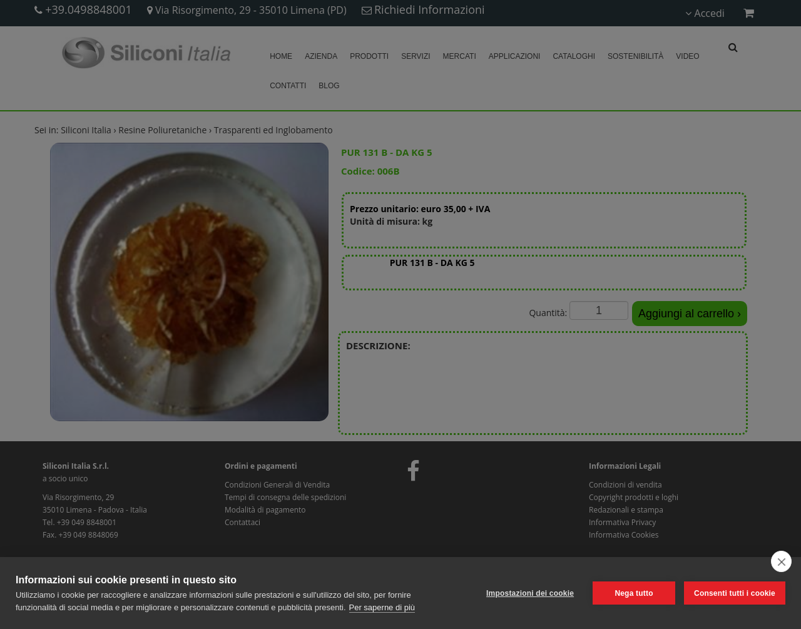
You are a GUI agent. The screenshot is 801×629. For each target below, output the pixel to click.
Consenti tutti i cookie (734, 593)
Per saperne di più (382, 607)
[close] (781, 561)
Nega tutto (634, 593)
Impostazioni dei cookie (530, 593)
